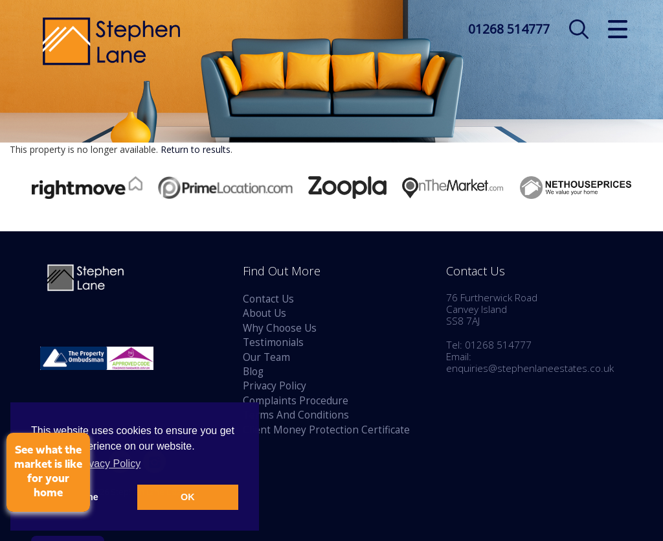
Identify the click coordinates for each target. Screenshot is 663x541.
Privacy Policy (274, 386)
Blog (253, 371)
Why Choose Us (280, 328)
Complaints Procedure (295, 401)
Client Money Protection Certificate (326, 430)
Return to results (195, 149)
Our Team (266, 357)
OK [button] (188, 497)
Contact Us (268, 299)
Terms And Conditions (296, 415)
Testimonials (273, 342)
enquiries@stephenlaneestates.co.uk (530, 368)
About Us (264, 313)
